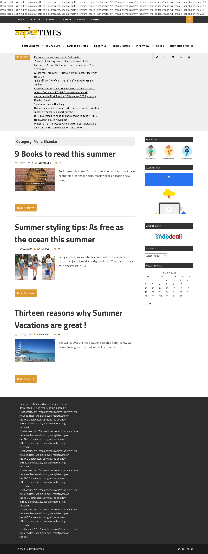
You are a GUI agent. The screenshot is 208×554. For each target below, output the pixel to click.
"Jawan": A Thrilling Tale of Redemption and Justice (62, 61)
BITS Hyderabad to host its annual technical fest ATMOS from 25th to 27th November (65, 118)
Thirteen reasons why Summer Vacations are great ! (68, 318)
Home (21, 19)
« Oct (148, 304)
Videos (160, 46)
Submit (81, 19)
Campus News (30, 46)
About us (35, 19)
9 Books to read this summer (65, 153)
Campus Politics (77, 46)
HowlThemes (36, 549)
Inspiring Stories (181, 46)
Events (95, 19)
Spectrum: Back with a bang (49, 104)
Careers (66, 19)
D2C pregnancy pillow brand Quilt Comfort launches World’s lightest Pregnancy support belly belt (66, 110)
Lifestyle (100, 46)
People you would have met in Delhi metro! (57, 57)
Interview (142, 46)
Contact (51, 19)
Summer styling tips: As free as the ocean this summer (69, 233)
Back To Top (184, 549)
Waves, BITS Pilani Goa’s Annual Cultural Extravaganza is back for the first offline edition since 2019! (65, 125)
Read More (25, 207)
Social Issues (121, 46)
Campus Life (53, 46)
